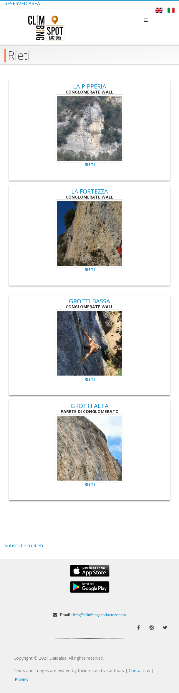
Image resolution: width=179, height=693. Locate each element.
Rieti (89, 164)
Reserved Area (22, 3)
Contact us (139, 670)
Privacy (21, 679)
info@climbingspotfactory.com (99, 615)
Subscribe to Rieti (23, 545)
